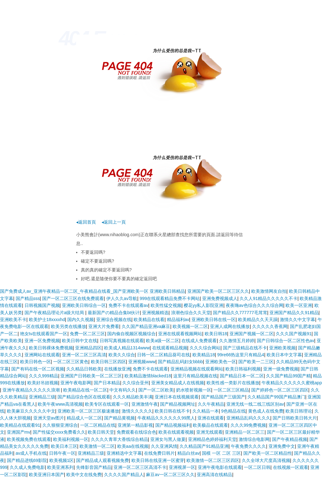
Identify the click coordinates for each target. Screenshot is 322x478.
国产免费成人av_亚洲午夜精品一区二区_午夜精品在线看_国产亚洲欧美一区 (74, 291)
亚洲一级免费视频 (280, 368)
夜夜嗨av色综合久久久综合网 (254, 305)
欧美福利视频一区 (70, 439)
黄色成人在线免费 (265, 411)
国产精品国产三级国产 (223, 396)
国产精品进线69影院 (27, 460)
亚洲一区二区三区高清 (84, 354)
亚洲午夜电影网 (75, 382)
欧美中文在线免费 (84, 474)
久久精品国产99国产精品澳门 (276, 396)
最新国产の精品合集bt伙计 (114, 312)
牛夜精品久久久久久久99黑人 (166, 417)
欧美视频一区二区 (190, 326)
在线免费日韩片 (159, 453)
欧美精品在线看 (149, 319)
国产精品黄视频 (119, 417)
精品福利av (178, 319)
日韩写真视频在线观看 (122, 340)
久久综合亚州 (135, 382)
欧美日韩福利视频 (243, 368)
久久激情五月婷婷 (236, 340)
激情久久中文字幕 (297, 319)
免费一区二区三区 (87, 333)
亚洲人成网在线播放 (230, 326)
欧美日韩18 (216, 333)
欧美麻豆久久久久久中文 (31, 411)
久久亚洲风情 (164, 446)
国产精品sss (28, 298)
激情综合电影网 (254, 439)
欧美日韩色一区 (35, 361)
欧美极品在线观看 (210, 425)
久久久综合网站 (205, 347)
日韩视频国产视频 (42, 305)
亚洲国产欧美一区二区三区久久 (218, 291)
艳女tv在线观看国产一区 (44, 333)
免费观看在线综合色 (136, 432)
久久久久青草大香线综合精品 (119, 439)
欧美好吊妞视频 (42, 382)
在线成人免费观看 (199, 340)
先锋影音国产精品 (93, 467)
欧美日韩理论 (299, 411)
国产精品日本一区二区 (242, 375)
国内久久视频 (80, 319)
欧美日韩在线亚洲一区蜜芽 (157, 460)
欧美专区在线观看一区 (107, 404)
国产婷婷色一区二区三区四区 (279, 389)
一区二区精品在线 (97, 425)
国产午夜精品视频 (289, 439)
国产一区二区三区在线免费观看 (73, 298)
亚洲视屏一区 (182, 467)
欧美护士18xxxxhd (47, 319)
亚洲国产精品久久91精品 (294, 312)
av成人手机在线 (31, 453)
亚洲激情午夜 (144, 404)
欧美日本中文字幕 (284, 354)
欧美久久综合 (121, 354)
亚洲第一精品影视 (135, 425)
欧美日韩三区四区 (108, 361)
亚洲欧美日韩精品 (167, 291)
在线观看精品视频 (169, 347)
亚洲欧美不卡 (13, 319)
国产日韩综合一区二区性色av (285, 340)
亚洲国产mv (19, 432)
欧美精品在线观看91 (20, 425)
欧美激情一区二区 (97, 446)
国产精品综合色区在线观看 (84, 396)
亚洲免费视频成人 (219, 298)
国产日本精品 (107, 382)
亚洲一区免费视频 (42, 340)
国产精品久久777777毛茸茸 (240, 312)
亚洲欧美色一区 (220, 361)
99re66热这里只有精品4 (240, 354)
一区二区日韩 (257, 467)
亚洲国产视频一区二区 (252, 333)
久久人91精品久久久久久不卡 (268, 298)
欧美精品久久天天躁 (258, 319)
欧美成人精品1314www (127, 347)
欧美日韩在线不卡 (172, 411)
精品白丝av (188, 453)
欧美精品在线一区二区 (85, 389)
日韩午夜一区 (62, 453)
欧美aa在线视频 (133, 446)
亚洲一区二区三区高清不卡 (140, 467)
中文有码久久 (122, 389)
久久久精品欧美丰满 (133, 396)
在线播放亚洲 (117, 368)
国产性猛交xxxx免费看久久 (59, 432)
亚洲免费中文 (282, 446)
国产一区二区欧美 (156, 389)
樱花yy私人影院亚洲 (203, 305)
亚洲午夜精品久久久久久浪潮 (32, 389)
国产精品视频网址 (177, 404)
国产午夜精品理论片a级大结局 (55, 312)
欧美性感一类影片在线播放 (233, 382)
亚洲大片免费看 (103, 326)
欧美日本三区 (64, 446)
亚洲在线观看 (210, 417)
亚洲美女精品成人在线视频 (177, 382)
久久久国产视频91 (294, 333)
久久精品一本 (205, 411)
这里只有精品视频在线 (195, 375)
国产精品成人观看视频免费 (102, 460)
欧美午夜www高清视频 (60, 404)
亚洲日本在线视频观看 (177, 396)
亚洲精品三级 (42, 396)
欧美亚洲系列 (60, 467)
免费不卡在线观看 (150, 368)
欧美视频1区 (61, 460)
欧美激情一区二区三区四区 (212, 460)
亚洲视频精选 (155, 312)
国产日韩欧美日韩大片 (295, 417)
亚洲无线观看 (209, 432)
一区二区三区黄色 (70, 361)
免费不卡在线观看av (128, 305)
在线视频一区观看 (290, 467)
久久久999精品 (43, 375)
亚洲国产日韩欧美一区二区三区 (91, 375)
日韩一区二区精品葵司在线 (163, 354)
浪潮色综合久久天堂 (191, 312)
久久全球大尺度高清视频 (266, 460)
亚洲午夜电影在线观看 (220, 467)
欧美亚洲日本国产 (46, 474)
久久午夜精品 (211, 404)
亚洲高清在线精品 (214, 474)
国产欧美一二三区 (256, 361)
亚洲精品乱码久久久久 (248, 417)
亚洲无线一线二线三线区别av (255, 404)
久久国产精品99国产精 (288, 375)
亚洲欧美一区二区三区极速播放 (88, 411)
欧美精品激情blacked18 (148, 375)
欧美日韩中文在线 (79, 340)
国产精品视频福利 (173, 425)
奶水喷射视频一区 (193, 389)
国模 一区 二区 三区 (221, 453)
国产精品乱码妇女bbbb (180, 361)
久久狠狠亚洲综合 (60, 425)
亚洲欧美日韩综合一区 (84, 305)
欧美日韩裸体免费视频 (51, 347)
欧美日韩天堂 (101, 432)
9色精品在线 (233, 411)
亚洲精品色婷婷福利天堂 (212, 439)
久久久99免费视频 (248, 425)
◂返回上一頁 (114, 222)
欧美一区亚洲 (299, 305)
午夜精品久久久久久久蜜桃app (292, 382)
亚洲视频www (141, 361)
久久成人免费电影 (27, 467)
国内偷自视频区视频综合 (131, 333)
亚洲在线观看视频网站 (180, 333)
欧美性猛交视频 (166, 305)
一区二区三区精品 (231, 389)
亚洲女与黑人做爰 (168, 439)
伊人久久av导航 (121, 298)
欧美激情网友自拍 (268, 291)
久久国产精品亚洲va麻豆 (146, 326)
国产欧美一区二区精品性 (267, 453)
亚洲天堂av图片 (48, 417)
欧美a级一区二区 (162, 340)
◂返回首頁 (86, 222)
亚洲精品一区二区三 (244, 432)
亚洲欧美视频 (282, 347)
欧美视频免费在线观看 (29, 439)
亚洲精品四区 (88, 347)
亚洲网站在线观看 (42, 354)
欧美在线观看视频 (176, 432)
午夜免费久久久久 (248, 446)
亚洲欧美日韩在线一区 (214, 319)
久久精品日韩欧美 (84, 368)
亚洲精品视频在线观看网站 (196, 368)
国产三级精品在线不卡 (245, 347)
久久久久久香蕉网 (269, 326)
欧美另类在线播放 (68, 326)
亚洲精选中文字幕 (124, 453)
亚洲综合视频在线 (113, 319)
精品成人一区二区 (84, 417)
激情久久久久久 (137, 411)
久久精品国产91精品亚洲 (204, 446)
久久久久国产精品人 (124, 474)
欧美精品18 (203, 354)
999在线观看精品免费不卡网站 (170, 298)
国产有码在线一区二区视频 (37, 368)
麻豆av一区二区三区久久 (170, 474)
